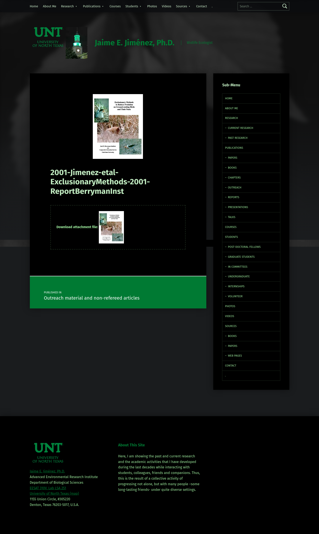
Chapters (234, 177)
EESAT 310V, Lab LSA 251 (48, 488)
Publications (92, 6)
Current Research (240, 128)
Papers (232, 157)
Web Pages (235, 355)
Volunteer (235, 296)
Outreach (234, 187)
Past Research (238, 137)
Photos (152, 6)
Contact (201, 6)
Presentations (238, 207)
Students (131, 6)
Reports (233, 197)
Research (67, 6)
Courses (115, 6)
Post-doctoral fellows (244, 246)
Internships (236, 286)
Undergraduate (239, 276)
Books (232, 167)
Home (34, 6)
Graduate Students (241, 256)
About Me (49, 6)
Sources (181, 6)
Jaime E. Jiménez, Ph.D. (135, 42)
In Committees (237, 266)
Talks (231, 217)
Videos (166, 6)
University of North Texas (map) (54, 493)
